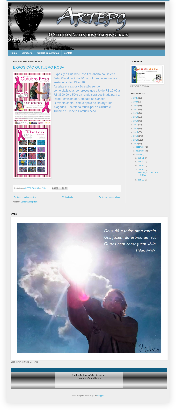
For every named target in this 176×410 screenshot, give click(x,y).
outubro (139, 154)
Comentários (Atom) (29, 202)
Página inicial (67, 197)
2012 (135, 144)
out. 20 (141, 180)
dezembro (140, 147)
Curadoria (27, 53)
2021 (135, 109)
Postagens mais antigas (109, 197)
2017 (135, 124)
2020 (135, 113)
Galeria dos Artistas (48, 53)
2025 (135, 98)
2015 (135, 132)
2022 (135, 105)
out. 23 (141, 169)
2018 (135, 121)
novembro (140, 151)
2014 (135, 136)
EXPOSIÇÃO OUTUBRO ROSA (38, 67)
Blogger (100, 396)
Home (13, 53)
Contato (68, 53)
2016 (135, 128)
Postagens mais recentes (25, 197)
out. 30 (141, 162)
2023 (135, 102)
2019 (135, 117)
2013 (135, 140)
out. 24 (141, 165)
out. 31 (141, 158)
